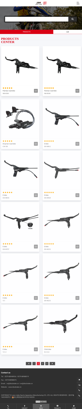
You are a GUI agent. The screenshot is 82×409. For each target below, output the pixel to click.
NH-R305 (47, 93)
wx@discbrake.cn (26, 383)
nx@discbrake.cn (13, 383)
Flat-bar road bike (9, 91)
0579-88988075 (10, 380)
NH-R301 (6, 93)
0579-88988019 (23, 376)
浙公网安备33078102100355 (23, 397)
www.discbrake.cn (14, 387)
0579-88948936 (10, 376)
